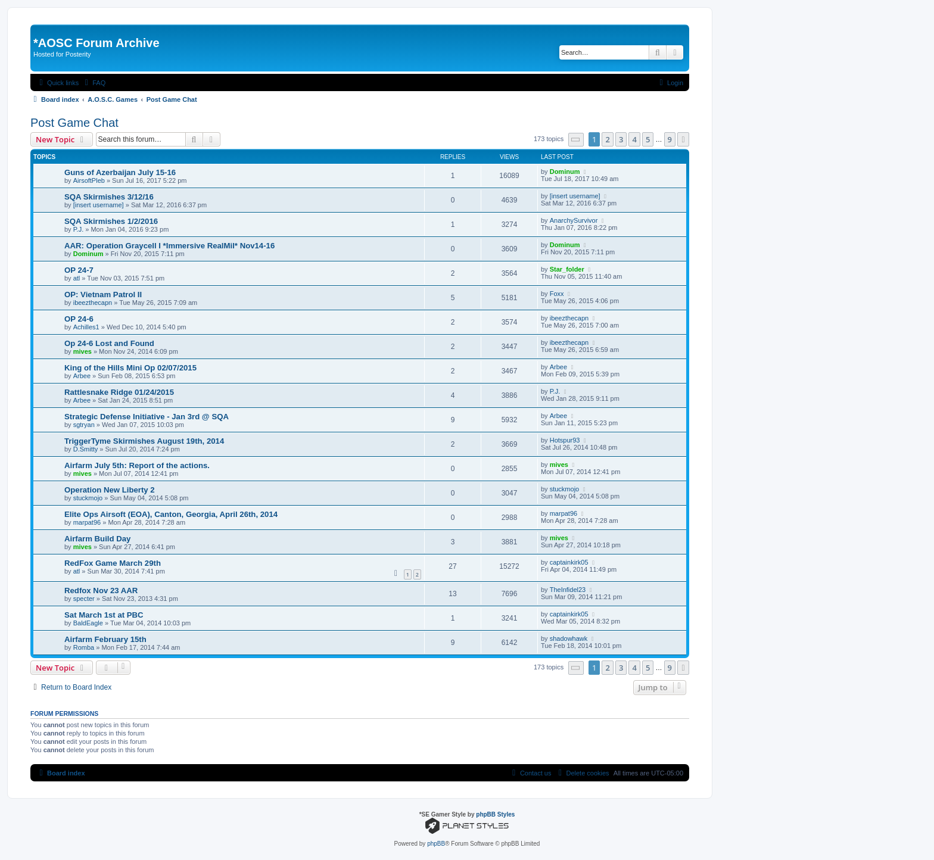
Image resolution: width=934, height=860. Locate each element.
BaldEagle (88, 623)
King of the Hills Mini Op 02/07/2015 (130, 367)
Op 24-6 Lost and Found (109, 343)
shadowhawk (569, 638)
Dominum (565, 171)
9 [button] (670, 139)
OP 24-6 (79, 318)
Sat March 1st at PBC (104, 614)
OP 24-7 (79, 270)
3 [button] (621, 139)
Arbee (82, 375)
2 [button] (607, 139)
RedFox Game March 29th (112, 563)
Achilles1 (86, 327)
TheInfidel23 (568, 589)
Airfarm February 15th (105, 639)
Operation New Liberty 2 (109, 489)
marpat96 (87, 522)
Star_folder (567, 269)
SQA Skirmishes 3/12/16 (109, 196)
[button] (576, 140)
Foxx (557, 293)
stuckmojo (88, 497)
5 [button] (648, 139)
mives (82, 351)
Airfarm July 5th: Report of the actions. (137, 465)
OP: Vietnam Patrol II (103, 294)
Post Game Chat (74, 122)
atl (76, 278)
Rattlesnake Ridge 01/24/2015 (119, 392)
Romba (83, 647)
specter (84, 598)
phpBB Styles (495, 814)
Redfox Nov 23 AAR (101, 590)
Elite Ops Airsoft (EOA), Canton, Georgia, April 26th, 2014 (171, 514)
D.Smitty (85, 449)
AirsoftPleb (89, 180)
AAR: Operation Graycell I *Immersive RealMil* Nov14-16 (169, 245)
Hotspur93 (565, 440)
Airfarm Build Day (97, 538)
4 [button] (634, 139)
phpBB (436, 843)
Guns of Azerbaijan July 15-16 (120, 172)
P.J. (78, 229)
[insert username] (98, 204)
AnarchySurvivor (574, 220)
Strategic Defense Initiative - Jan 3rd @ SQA (146, 416)
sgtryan (84, 424)
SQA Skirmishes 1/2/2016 (111, 221)
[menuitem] (93, 83)
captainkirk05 (569, 562)
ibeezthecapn (92, 302)
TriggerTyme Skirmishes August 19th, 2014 (144, 441)
